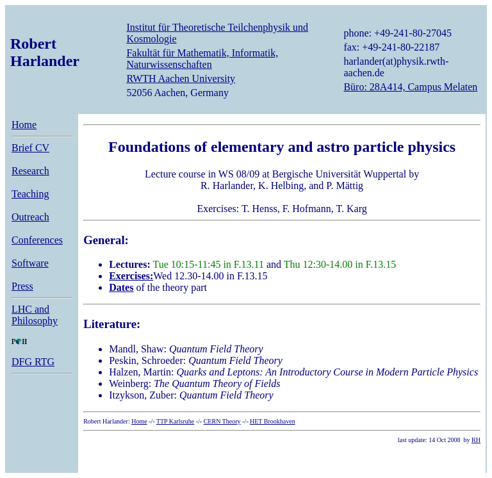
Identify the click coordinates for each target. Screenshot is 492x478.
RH (476, 439)
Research (30, 170)
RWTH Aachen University (180, 78)
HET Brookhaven (272, 421)
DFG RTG (33, 361)
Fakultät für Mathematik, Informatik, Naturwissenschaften (202, 58)
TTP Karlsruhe (175, 421)
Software (30, 263)
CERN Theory (222, 421)
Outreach (30, 216)
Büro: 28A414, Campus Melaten (410, 86)
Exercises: (131, 275)
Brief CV (30, 147)
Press (22, 286)
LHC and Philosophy (35, 315)
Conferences (37, 240)
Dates (121, 287)
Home (24, 124)
